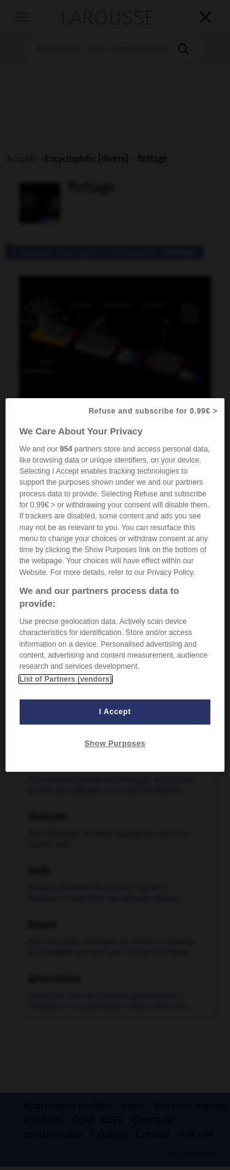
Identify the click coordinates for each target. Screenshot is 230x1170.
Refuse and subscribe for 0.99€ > (152, 411)
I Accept (115, 711)
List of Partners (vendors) (65, 679)
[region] (115, 585)
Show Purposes (115, 743)
